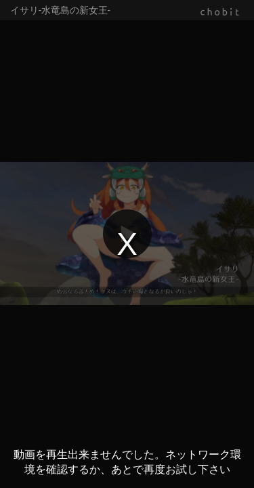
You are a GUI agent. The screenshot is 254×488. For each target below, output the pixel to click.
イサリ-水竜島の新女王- (60, 10)
